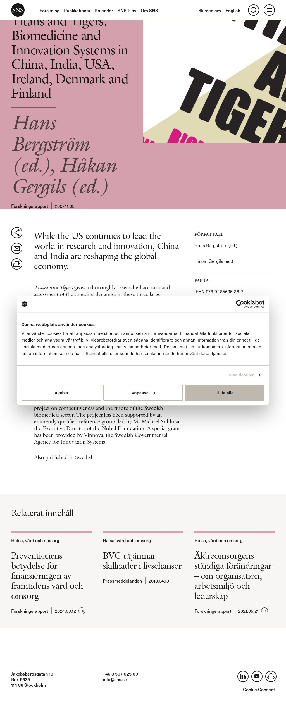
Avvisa (61, 392)
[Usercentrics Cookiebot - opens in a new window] (240, 304)
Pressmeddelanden (122, 580)
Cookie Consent (259, 689)
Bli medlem (209, 10)
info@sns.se (115, 679)
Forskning (49, 10)
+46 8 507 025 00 (120, 673)
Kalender (104, 10)
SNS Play (127, 10)
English (232, 10)
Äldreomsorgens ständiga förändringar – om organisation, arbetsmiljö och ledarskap (232, 576)
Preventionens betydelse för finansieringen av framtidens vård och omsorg (47, 576)
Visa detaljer (241, 375)
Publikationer (77, 10)
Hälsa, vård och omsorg (35, 540)
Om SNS (149, 10)
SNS (18, 10)
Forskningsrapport (29, 205)
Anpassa (143, 392)
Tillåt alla (225, 392)
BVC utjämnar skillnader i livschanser (142, 560)
